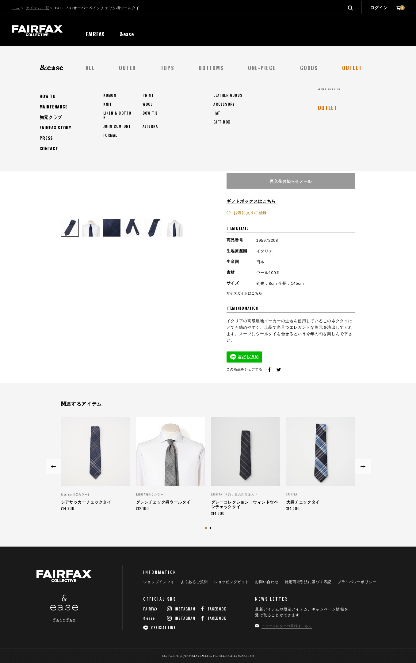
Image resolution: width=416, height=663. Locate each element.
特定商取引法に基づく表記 (308, 582)
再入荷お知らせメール (291, 181)
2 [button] (211, 528)
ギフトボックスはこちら (251, 201)
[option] (95, 464)
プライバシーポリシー (357, 582)
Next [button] (363, 466)
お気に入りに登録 (250, 213)
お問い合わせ (266, 582)
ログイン (378, 7)
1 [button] (206, 528)
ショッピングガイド (231, 582)
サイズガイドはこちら (244, 293)
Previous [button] (53, 466)
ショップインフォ (158, 582)
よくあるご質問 (194, 582)
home (16, 8)
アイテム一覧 (37, 8)
